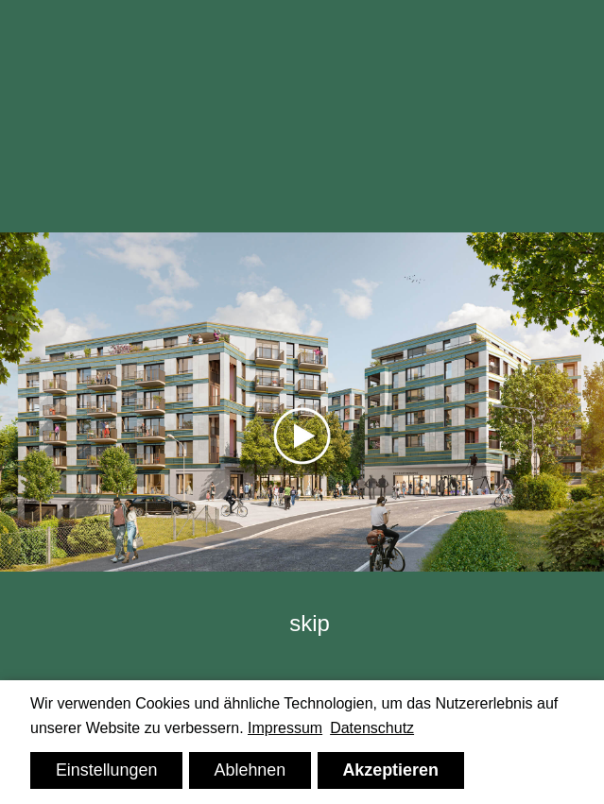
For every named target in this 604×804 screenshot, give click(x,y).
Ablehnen (250, 770)
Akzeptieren (390, 770)
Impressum (285, 728)
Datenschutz (372, 728)
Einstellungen (107, 770)
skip (309, 623)
